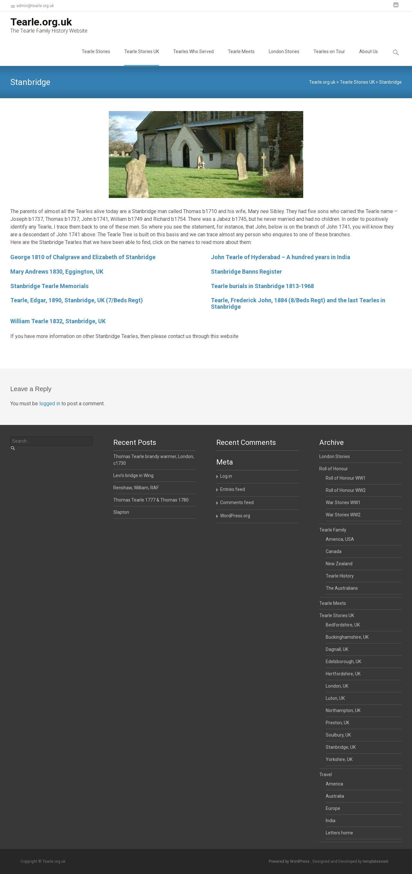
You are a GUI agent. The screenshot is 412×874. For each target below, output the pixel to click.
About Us (368, 57)
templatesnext (376, 861)
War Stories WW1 (343, 502)
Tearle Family (332, 529)
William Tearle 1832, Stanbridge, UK (58, 321)
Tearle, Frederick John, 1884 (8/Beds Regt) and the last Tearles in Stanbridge (298, 303)
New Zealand (339, 563)
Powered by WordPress (290, 861)
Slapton (121, 512)
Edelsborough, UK (343, 661)
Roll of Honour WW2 (346, 490)
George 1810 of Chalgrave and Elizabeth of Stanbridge (82, 257)
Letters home (339, 832)
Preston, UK (337, 722)
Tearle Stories (96, 57)
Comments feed (237, 502)
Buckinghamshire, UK (347, 637)
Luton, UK (335, 698)
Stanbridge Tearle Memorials (49, 286)
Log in (226, 476)
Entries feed (232, 489)
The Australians (342, 588)
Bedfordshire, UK (343, 624)
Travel (325, 774)
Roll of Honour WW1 (346, 478)
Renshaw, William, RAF (136, 487)
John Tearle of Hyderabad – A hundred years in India (280, 257)
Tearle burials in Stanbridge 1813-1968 (262, 286)
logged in (49, 403)
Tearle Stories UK (141, 57)
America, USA (340, 539)
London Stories (284, 57)
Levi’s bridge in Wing (133, 475)
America (334, 783)
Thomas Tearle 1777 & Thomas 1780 (151, 500)
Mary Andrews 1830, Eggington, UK (56, 271)
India (330, 820)
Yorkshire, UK (339, 759)
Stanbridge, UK (341, 747)
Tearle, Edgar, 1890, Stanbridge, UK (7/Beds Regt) (76, 300)
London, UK (337, 686)
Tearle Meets (241, 57)
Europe (333, 808)
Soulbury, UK (338, 735)
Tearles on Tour (329, 57)
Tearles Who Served (193, 57)
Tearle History (340, 575)
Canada (334, 551)
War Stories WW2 (343, 514)
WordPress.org (235, 515)
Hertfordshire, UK (343, 673)
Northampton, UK (343, 710)
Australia (335, 796)
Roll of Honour (333, 468)
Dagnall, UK (337, 649)
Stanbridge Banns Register (246, 271)
